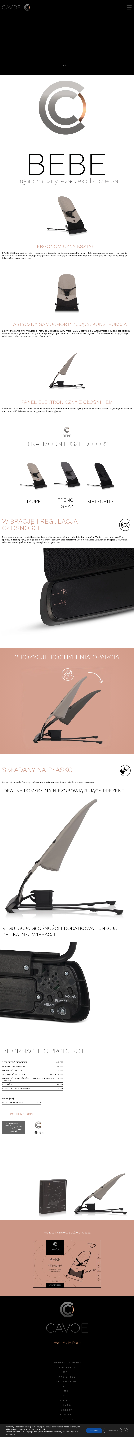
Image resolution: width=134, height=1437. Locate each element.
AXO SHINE (67, 1376)
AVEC (67, 1405)
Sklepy (67, 1409)
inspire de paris (67, 1362)
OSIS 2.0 (67, 1400)
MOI (67, 1391)
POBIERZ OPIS (21, 1114)
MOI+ (67, 1372)
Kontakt (67, 1414)
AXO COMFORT (67, 1381)
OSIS (67, 1395)
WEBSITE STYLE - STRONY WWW (20, 1433)
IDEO (67, 1386)
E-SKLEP (67, 1419)
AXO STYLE (67, 1367)
